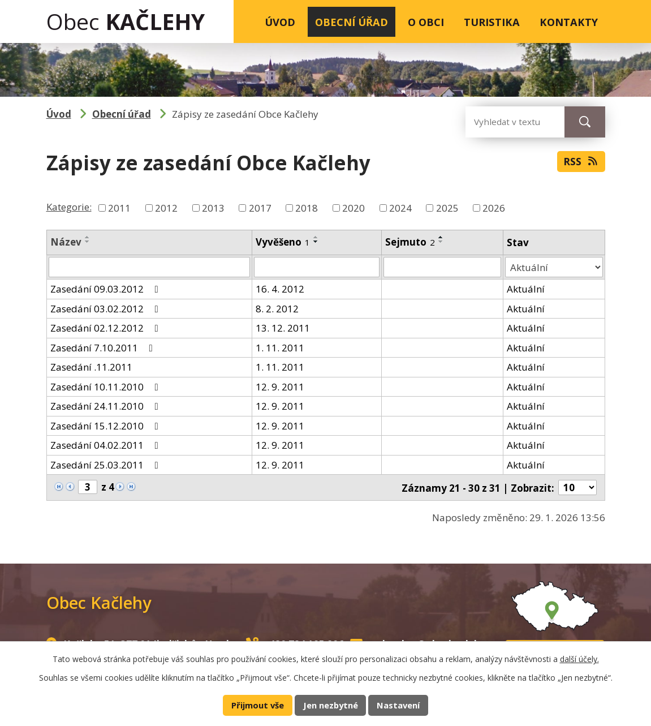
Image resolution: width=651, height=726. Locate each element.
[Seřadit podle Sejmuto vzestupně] (441, 237)
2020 (353, 207)
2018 (306, 207)
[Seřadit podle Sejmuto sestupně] (441, 241)
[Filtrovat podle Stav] (554, 267)
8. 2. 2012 (277, 308)
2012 (166, 207)
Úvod (280, 22)
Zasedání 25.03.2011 (106, 464)
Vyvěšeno (283, 241)
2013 (213, 207)
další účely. (579, 659)
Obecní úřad (351, 22)
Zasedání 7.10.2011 (103, 347)
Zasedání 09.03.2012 (106, 288)
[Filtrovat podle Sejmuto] (442, 267)
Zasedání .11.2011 (91, 366)
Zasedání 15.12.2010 (106, 425)
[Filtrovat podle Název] (150, 267)
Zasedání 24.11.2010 (106, 406)
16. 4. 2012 (280, 288)
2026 (493, 207)
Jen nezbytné (330, 705)
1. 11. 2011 (280, 347)
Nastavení (398, 705)
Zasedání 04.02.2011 (106, 445)
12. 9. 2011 (280, 386)
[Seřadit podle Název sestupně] (87, 241)
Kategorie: (69, 206)
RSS (581, 161)
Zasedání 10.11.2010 (106, 386)
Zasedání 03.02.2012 (106, 308)
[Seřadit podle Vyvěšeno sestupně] (316, 241)
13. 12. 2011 (283, 327)
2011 (119, 207)
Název (65, 241)
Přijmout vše (257, 705)
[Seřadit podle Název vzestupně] (87, 237)
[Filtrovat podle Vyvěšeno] (317, 267)
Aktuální (526, 288)
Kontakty (569, 22)
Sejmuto (410, 241)
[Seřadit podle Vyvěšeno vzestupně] (316, 237)
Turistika (492, 22)
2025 (447, 207)
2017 (260, 207)
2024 (400, 207)
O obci (426, 22)
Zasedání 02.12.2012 (106, 327)
